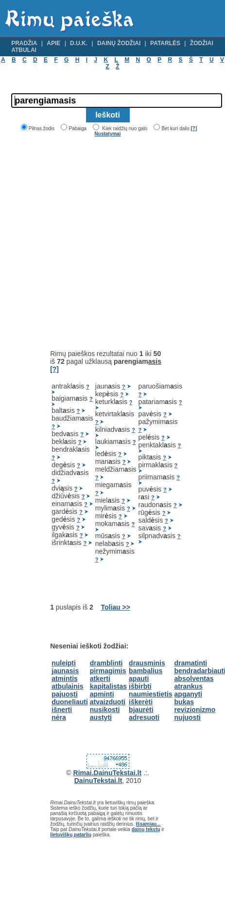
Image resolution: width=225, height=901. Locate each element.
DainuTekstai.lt (98, 780)
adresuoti (144, 717)
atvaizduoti (107, 702)
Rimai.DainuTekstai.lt (107, 773)
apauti (139, 678)
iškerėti (141, 702)
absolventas (194, 678)
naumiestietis (150, 694)
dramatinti (191, 663)
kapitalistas (108, 686)
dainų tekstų (146, 829)
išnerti (62, 710)
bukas (184, 702)
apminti (102, 694)
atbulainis (67, 686)
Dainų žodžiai (118, 43)
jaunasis (65, 671)
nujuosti (187, 717)
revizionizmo (195, 710)
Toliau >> (115, 607)
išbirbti (140, 686)
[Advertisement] (93, 243)
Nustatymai (108, 133)
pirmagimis (108, 671)
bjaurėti (141, 710)
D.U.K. (78, 43)
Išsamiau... (148, 824)
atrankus (188, 686)
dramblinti (106, 663)
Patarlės (165, 43)
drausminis (147, 663)
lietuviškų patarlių (70, 834)
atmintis (65, 678)
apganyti (188, 694)
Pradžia (24, 43)
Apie (53, 43)
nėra (59, 717)
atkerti (100, 678)
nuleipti (64, 663)
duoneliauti (70, 702)
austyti (101, 717)
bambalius (145, 671)
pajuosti (65, 694)
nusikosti (105, 710)
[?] (193, 128)
